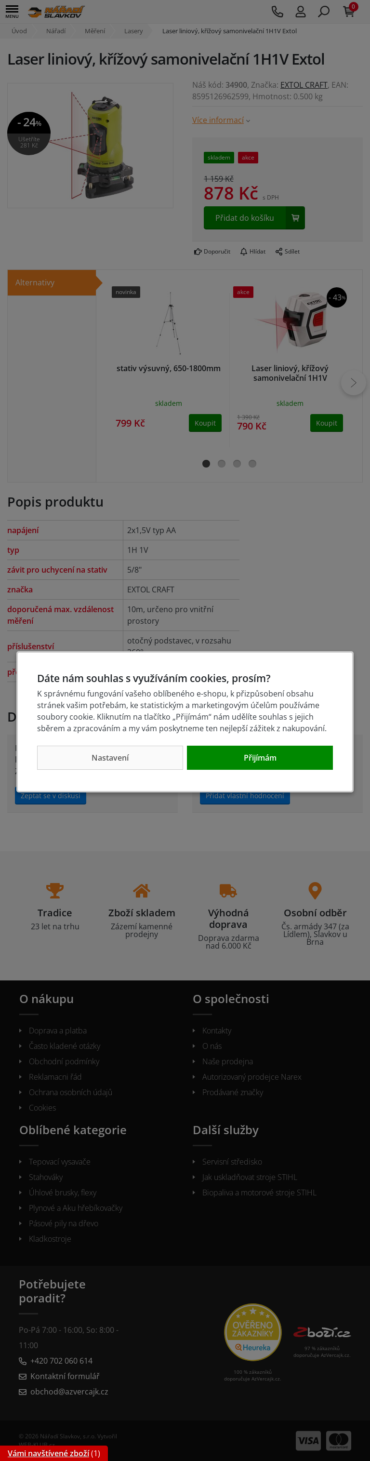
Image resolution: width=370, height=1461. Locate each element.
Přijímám (260, 757)
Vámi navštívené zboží (48, 1453)
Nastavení (110, 757)
